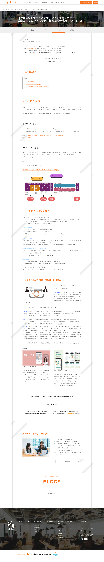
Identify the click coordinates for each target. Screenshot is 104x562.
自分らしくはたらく (38, 534)
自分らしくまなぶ (37, 532)
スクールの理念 (37, 525)
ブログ (59, 533)
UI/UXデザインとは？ (32, 85)
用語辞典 (60, 536)
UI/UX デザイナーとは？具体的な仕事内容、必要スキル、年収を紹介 (40, 173)
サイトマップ (83, 533)
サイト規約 (83, 527)
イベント (60, 531)
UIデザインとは (29, 140)
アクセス (69, 531)
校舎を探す (60, 525)
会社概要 (83, 525)
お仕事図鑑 (60, 541)
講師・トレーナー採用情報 (86, 531)
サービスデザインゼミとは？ (33, 87)
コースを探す (50, 525)
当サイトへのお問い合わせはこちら (88, 537)
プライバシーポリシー (85, 529)
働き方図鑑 (60, 538)
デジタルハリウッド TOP (24, 525)
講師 (59, 527)
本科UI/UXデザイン (31, 51)
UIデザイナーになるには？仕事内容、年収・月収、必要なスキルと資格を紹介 (44, 138)
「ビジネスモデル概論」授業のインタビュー (38, 90)
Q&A (68, 529)
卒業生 (59, 529)
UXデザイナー (29, 164)
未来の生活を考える (38, 528)
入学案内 (69, 527)
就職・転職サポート (71, 525)
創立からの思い (37, 530)
